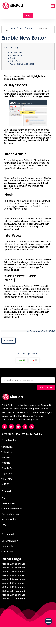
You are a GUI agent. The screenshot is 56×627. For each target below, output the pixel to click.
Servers (9, 340)
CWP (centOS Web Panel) (22, 64)
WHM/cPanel (16, 52)
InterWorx (15, 61)
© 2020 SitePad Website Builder (21, 434)
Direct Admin (16, 55)
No (34, 360)
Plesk (12, 58)
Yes (22, 360)
